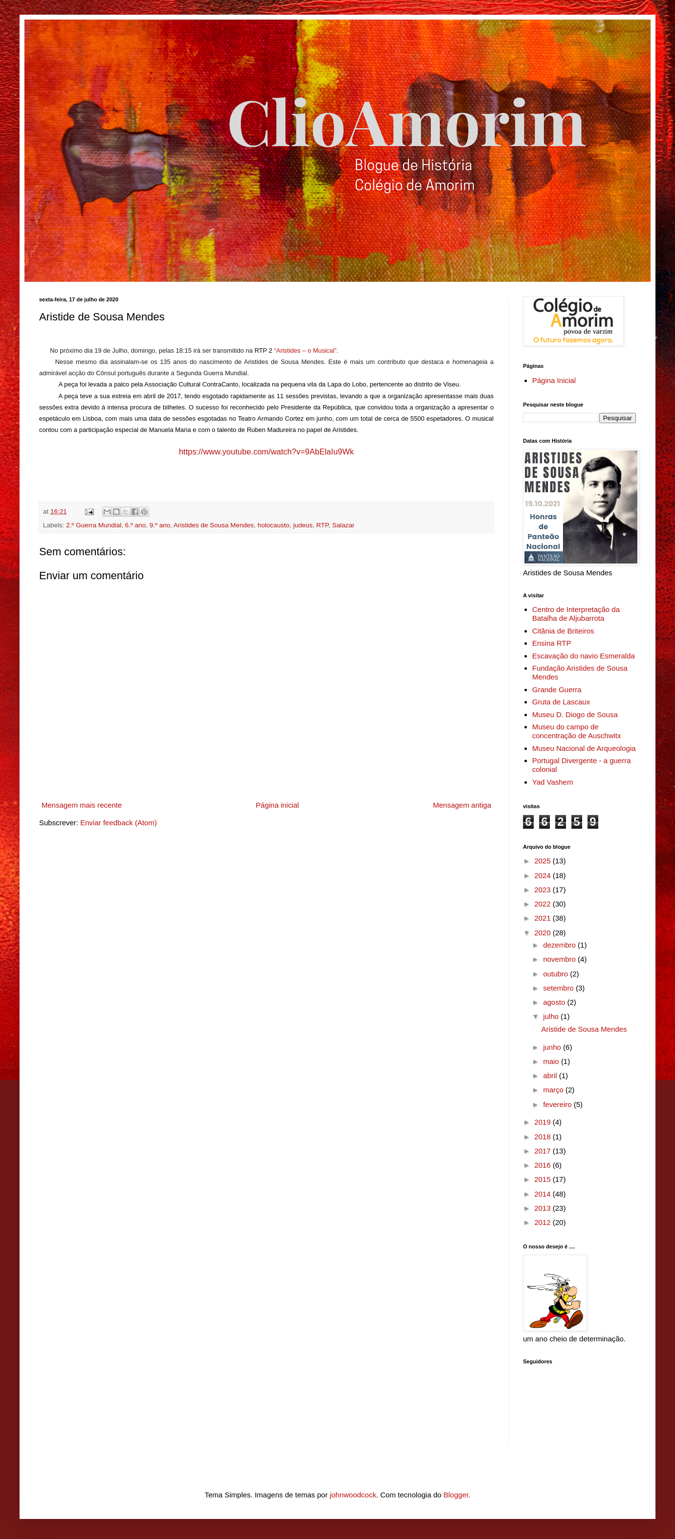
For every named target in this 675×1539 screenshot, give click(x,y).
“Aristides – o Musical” (305, 350)
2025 (543, 861)
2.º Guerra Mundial (93, 525)
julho (552, 1016)
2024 (543, 875)
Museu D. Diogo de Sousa (575, 714)
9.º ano (160, 525)
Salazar (343, 525)
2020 (543, 932)
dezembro (560, 945)
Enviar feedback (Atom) (118, 822)
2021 (543, 918)
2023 (543, 889)
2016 (543, 1165)
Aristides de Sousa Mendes (214, 525)
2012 (543, 1222)
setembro (559, 988)
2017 (543, 1151)
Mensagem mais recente (82, 805)
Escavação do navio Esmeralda (583, 656)
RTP (322, 525)
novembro (560, 959)
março (554, 1090)
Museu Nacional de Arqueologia (584, 748)
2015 (543, 1179)
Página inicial (277, 805)
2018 (543, 1136)
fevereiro (558, 1104)
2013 (543, 1208)
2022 (543, 904)
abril (551, 1075)
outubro (556, 974)
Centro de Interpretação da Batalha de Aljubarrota (576, 613)
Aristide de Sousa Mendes (584, 1029)
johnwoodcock (353, 1495)
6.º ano (135, 525)
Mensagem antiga (462, 805)
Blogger (455, 1495)
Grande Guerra (557, 689)
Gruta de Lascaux (561, 702)
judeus (303, 525)
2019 (543, 1122)
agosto (555, 1002)
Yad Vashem (552, 782)
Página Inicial (554, 380)
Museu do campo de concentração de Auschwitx (576, 731)
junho (553, 1047)
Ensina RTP (551, 643)
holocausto (273, 525)
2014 (543, 1194)
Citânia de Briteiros (563, 631)
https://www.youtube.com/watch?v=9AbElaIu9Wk (266, 451)
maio (552, 1061)
